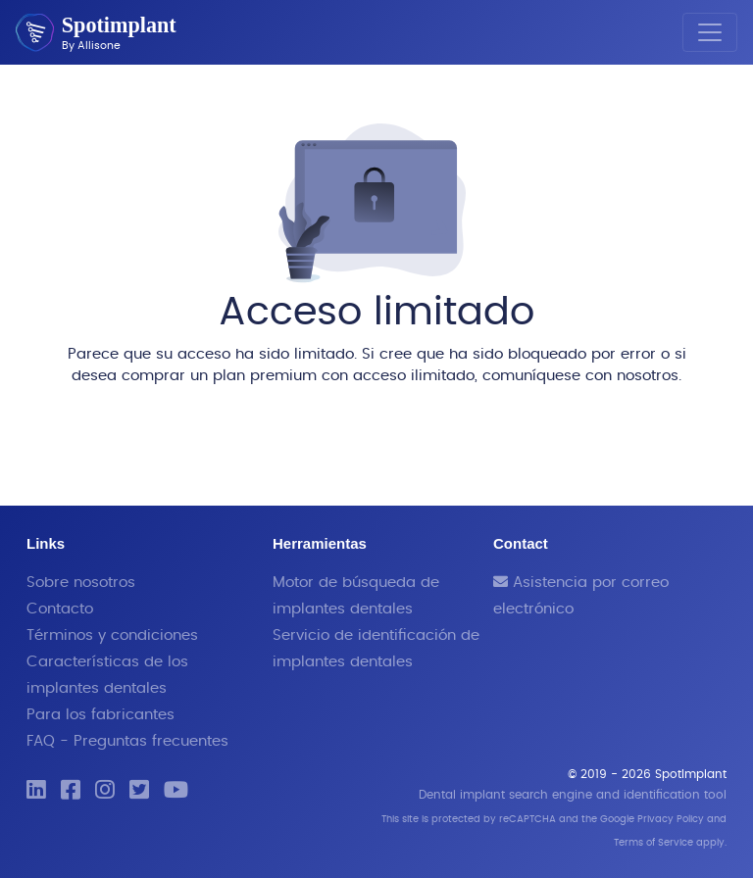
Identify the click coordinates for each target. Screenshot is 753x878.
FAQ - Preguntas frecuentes (127, 741)
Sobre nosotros (80, 582)
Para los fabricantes (100, 714)
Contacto (59, 609)
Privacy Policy (670, 819)
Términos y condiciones (112, 635)
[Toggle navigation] (709, 32)
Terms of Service (653, 843)
